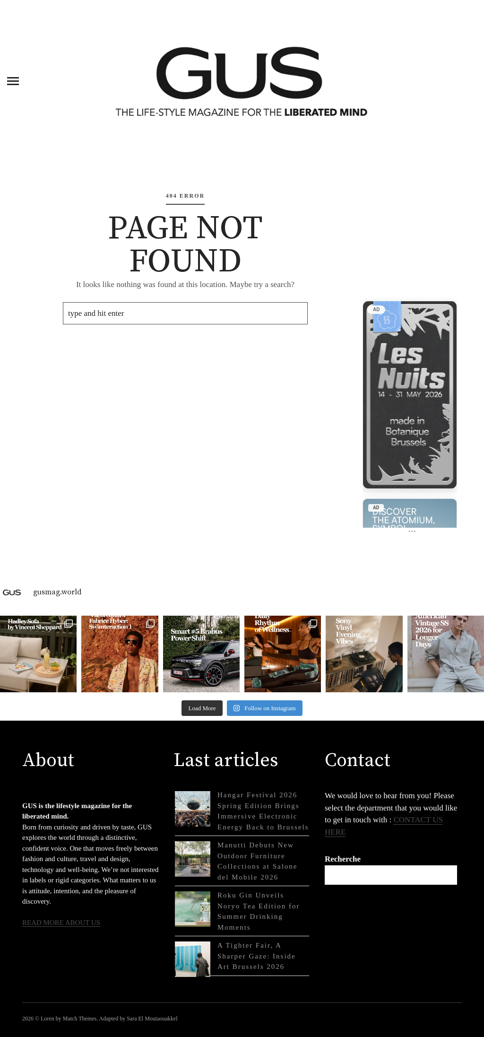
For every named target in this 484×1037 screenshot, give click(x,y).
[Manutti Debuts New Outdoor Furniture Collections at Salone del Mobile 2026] (192, 859)
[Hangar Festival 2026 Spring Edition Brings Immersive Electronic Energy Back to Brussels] (192, 809)
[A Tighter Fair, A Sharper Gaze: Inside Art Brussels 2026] (192, 959)
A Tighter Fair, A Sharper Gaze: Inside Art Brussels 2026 (256, 955)
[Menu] (13, 80)
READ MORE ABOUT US (61, 922)
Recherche (343, 858)
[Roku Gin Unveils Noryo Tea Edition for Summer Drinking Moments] (192, 909)
